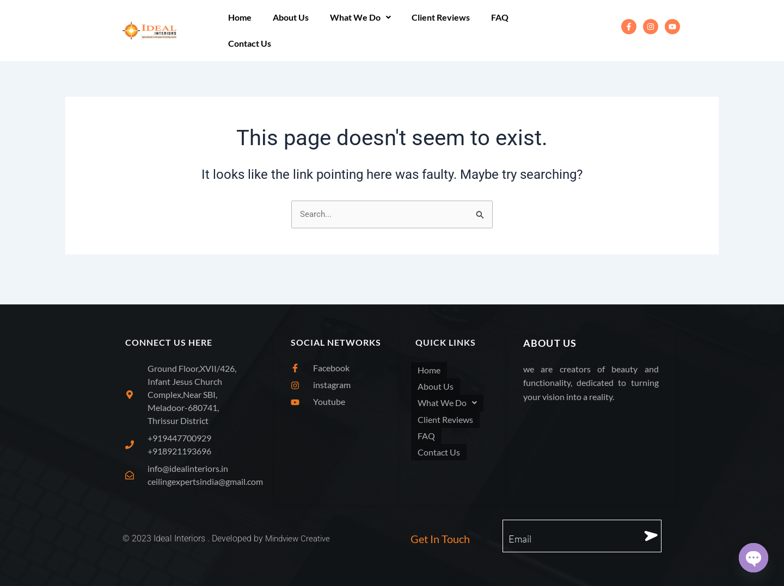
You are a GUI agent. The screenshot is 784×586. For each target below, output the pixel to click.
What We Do (351, 30)
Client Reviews (428, 30)
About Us (285, 30)
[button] (351, 30)
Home (238, 30)
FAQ (483, 30)
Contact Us (531, 30)
